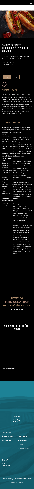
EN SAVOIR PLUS (15, 309)
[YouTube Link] (18, 421)
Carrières (20, 445)
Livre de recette (22, 436)
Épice (16, 77)
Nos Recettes (6, 440)
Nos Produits (6, 432)
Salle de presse (22, 440)
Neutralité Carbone (23, 449)
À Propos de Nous (7, 436)
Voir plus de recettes (9, 369)
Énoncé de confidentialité (20, 478)
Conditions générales (7, 478)
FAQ (19, 432)
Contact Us (5, 460)
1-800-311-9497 (6, 465)
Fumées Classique (17, 302)
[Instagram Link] (14, 421)
